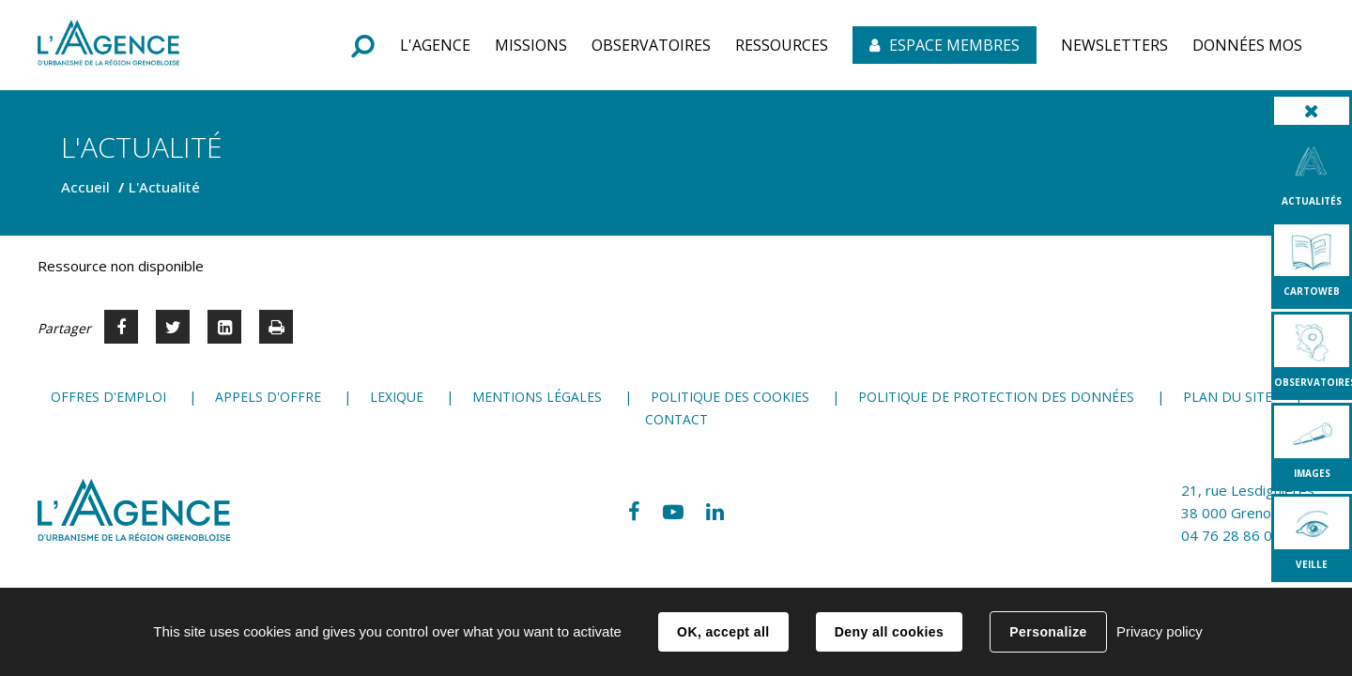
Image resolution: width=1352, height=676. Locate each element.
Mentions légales (537, 397)
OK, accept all (723, 631)
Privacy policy (1159, 631)
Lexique (396, 397)
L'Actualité (164, 186)
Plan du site (1227, 397)
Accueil (85, 186)
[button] (435, 45)
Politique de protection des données (996, 397)
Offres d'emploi (108, 397)
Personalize (1047, 631)
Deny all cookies (889, 631)
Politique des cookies (730, 397)
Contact (676, 419)
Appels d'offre (268, 397)
